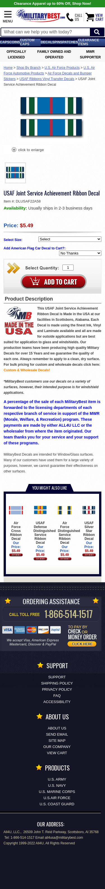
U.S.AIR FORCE (56, 798)
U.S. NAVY (57, 785)
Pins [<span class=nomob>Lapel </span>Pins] (58, 42)
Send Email (57, 734)
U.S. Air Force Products (62, 68)
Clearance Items (88, 42)
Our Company (57, 747)
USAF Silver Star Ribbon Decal (89, 522)
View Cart (57, 753)
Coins (14, 42)
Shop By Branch (29, 68)
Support (57, 677)
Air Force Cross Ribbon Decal (16, 522)
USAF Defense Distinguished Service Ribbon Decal (44, 524)
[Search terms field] (45, 32)
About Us (57, 728)
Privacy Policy (57, 689)
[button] (7, 17)
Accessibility (57, 702)
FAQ (56, 696)
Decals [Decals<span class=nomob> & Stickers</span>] (47, 42)
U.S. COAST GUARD (56, 804)
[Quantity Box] (68, 267)
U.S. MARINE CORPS (57, 792)
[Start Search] (97, 32)
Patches (70, 42)
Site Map (57, 740)
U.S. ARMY (57, 779)
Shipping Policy (57, 683)
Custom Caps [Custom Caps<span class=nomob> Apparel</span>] (27, 42)
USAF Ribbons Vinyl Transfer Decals (46, 79)
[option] (15, 173)
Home (8, 68)
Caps (4, 42)
